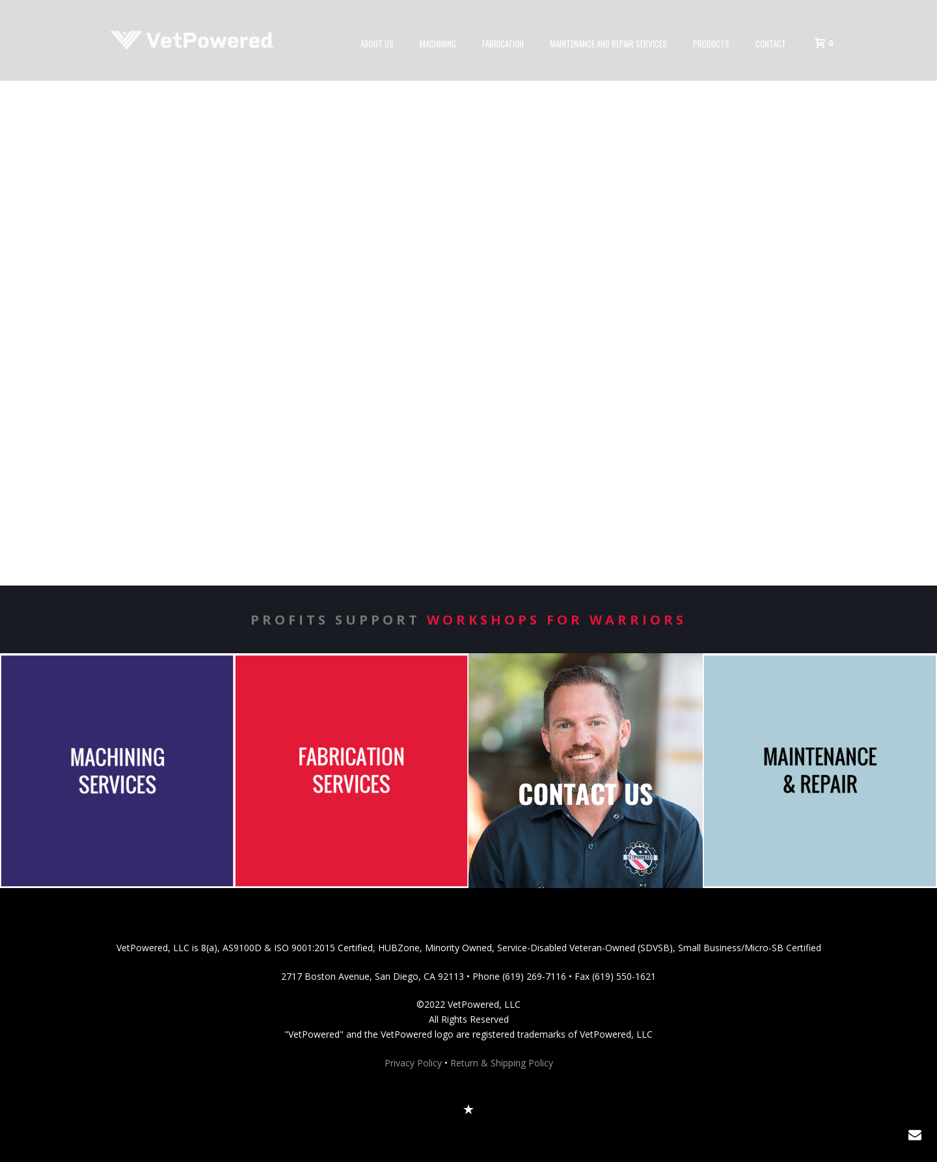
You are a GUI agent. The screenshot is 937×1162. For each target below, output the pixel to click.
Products (711, 43)
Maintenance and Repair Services (608, 43)
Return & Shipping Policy (501, 1063)
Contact (770, 43)
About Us (377, 43)
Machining (438, 43)
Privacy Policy (413, 1063)
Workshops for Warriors (556, 619)
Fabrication (503, 43)
